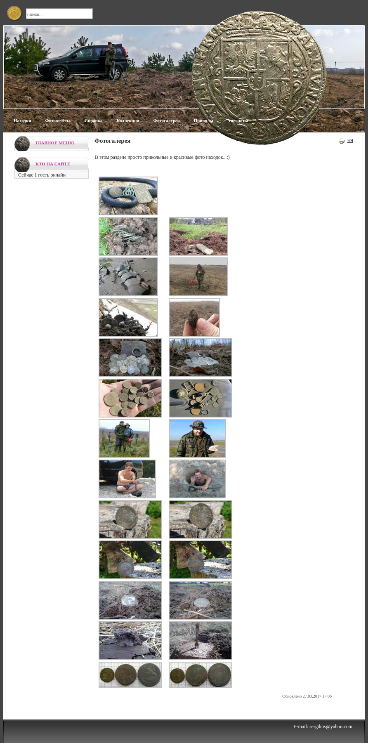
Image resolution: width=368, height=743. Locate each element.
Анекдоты (237, 120)
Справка (94, 120)
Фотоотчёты (58, 120)
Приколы (203, 120)
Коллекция (127, 120)
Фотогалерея (166, 120)
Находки (22, 120)
